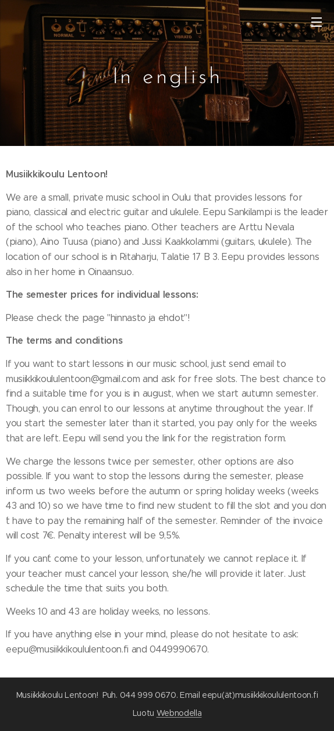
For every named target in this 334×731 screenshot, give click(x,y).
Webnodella (179, 713)
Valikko (316, 22)
